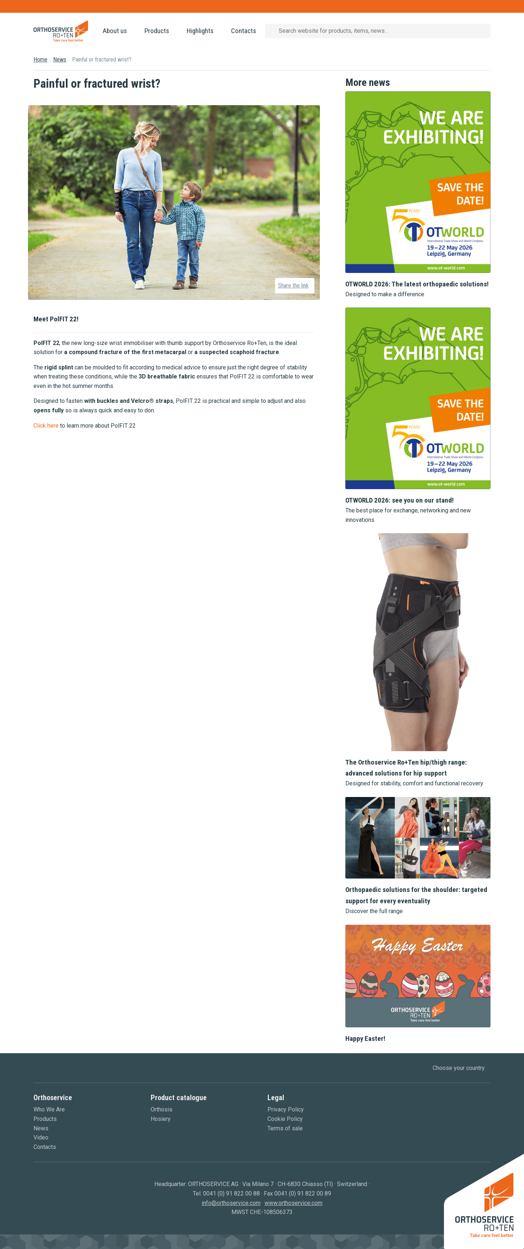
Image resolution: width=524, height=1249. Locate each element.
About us (115, 31)
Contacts (243, 31)
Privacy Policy (285, 1109)
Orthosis (161, 1109)
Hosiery (161, 1118)
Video (40, 1137)
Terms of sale (285, 1128)
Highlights (200, 31)
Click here (46, 425)
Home (40, 59)
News (59, 59)
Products (156, 31)
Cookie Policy (285, 1118)
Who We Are (49, 1109)
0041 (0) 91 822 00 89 (302, 1193)
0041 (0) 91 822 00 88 (231, 1193)
